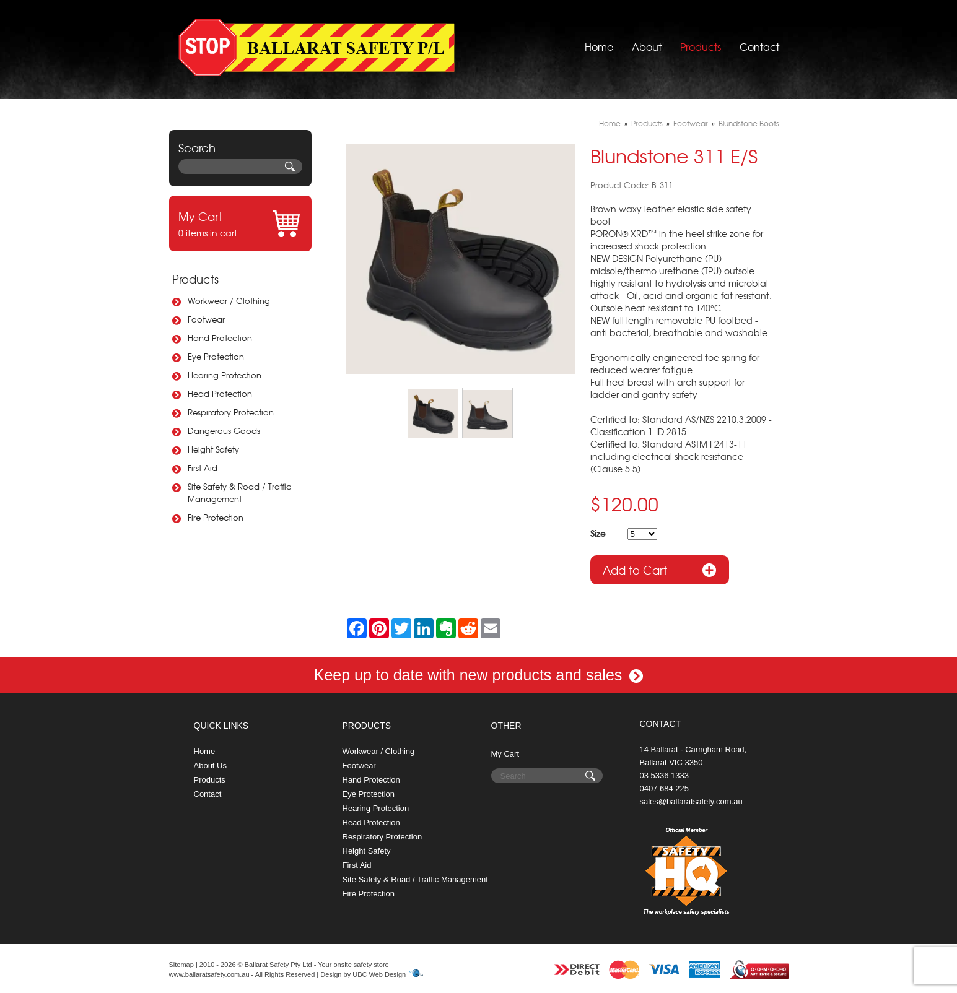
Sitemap (181, 964)
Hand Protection (220, 338)
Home (599, 46)
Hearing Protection (224, 375)
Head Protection (220, 393)
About (647, 46)
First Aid (202, 468)
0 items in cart (240, 223)
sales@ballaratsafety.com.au (691, 801)
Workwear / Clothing (229, 300)
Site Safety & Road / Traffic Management (239, 492)
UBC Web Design (379, 974)
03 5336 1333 (664, 775)
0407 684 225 (664, 788)
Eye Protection (216, 356)
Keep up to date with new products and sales (479, 674)
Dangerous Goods (224, 430)
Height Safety (213, 449)
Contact (759, 46)
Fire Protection (215, 517)
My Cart (505, 753)
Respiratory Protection (231, 412)
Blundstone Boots (749, 123)
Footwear (206, 319)
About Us (210, 765)
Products (700, 46)
